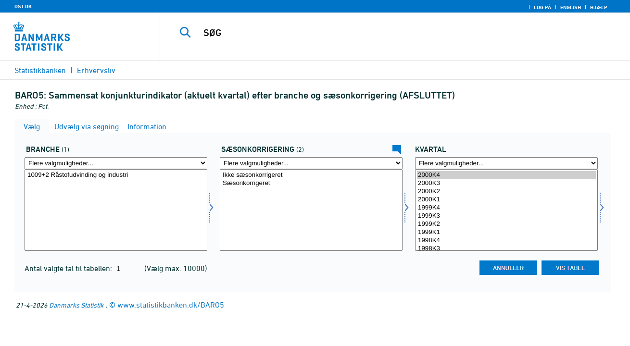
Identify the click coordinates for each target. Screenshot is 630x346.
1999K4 (506, 208)
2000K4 (506, 175)
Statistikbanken (40, 70)
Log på (542, 7)
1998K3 (506, 249)
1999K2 (506, 224)
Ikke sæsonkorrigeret (311, 175)
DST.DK (23, 6)
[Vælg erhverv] (116, 210)
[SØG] (385, 32)
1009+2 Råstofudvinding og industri (115, 175)
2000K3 (506, 183)
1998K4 (506, 240)
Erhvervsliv (96, 70)
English (570, 7)
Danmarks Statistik (76, 305)
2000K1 (506, 200)
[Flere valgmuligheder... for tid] (506, 163)
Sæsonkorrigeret (311, 183)
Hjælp (598, 7)
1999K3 (506, 216)
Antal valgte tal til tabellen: (69, 268)
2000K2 (506, 191)
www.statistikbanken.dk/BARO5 (170, 304)
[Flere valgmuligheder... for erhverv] (116, 163)
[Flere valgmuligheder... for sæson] (311, 163)
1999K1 (506, 232)
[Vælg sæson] (311, 210)
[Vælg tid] (506, 210)
